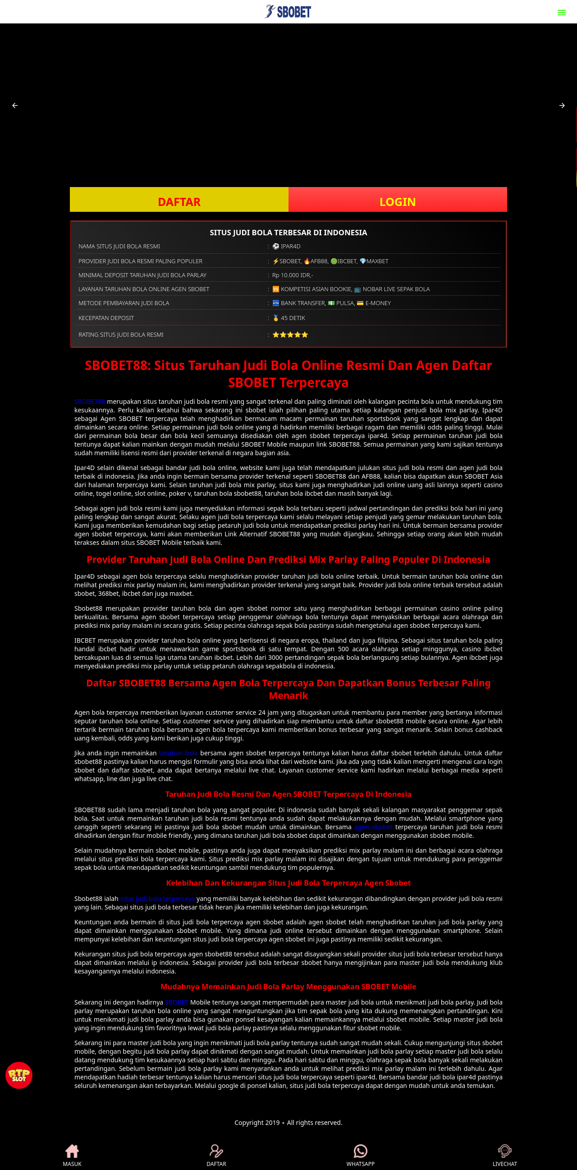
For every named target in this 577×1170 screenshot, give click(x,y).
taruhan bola (178, 753)
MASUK (72, 1156)
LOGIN (398, 201)
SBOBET (176, 1002)
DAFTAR (179, 201)
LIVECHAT (505, 1156)
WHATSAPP (361, 1156)
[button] (15, 105)
